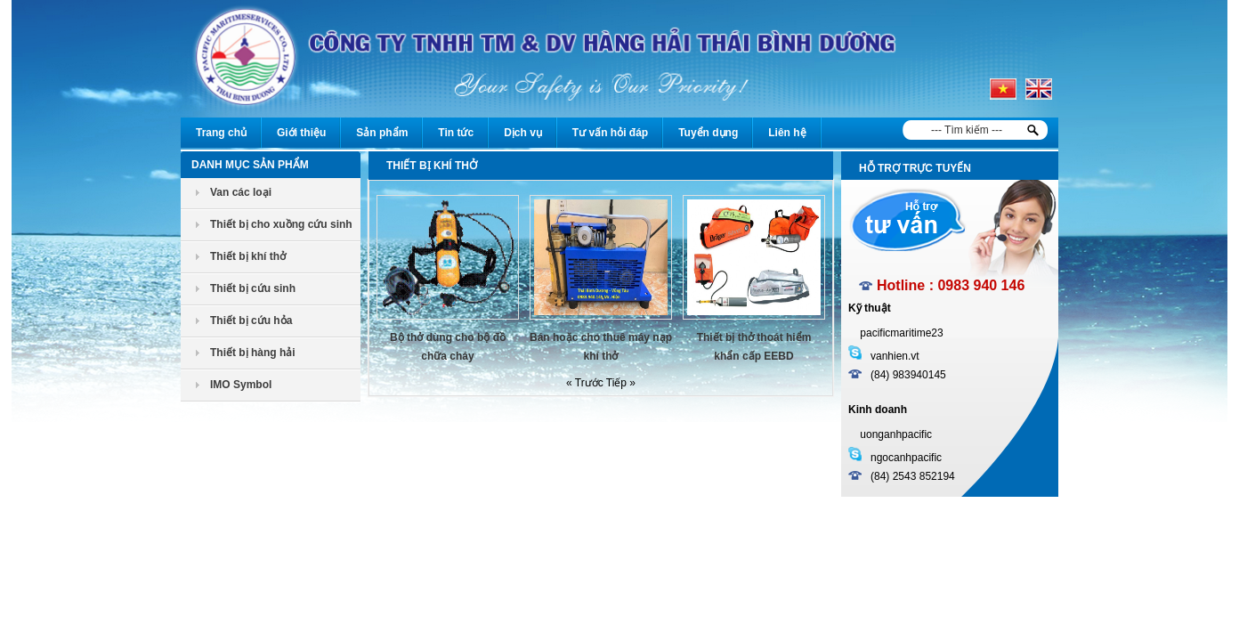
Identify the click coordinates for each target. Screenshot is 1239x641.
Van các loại (240, 192)
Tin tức (456, 132)
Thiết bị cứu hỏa (251, 320)
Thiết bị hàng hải (253, 352)
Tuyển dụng (708, 132)
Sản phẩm (382, 132)
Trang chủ (221, 132)
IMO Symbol (240, 384)
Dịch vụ (523, 132)
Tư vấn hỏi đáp (610, 132)
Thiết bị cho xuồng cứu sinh (281, 224)
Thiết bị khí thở (248, 256)
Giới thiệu (301, 132)
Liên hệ (787, 132)
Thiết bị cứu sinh (253, 288)
